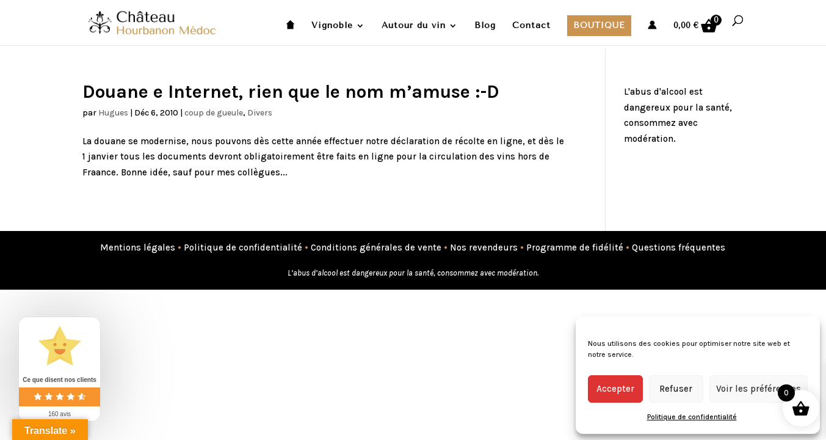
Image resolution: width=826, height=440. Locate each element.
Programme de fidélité (574, 247)
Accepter (615, 388)
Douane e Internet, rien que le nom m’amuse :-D (290, 92)
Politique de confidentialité (692, 417)
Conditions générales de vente (376, 247)
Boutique (599, 25)
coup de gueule (213, 113)
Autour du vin (414, 26)
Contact (531, 26)
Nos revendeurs (484, 247)
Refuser (675, 388)
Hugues (113, 113)
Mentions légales (137, 247)
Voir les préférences (758, 388)
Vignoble (332, 26)
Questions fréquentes (678, 247)
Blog (485, 26)
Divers (259, 113)
